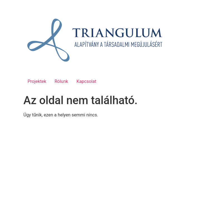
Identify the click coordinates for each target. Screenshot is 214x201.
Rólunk (61, 81)
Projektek (37, 81)
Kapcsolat (86, 81)
